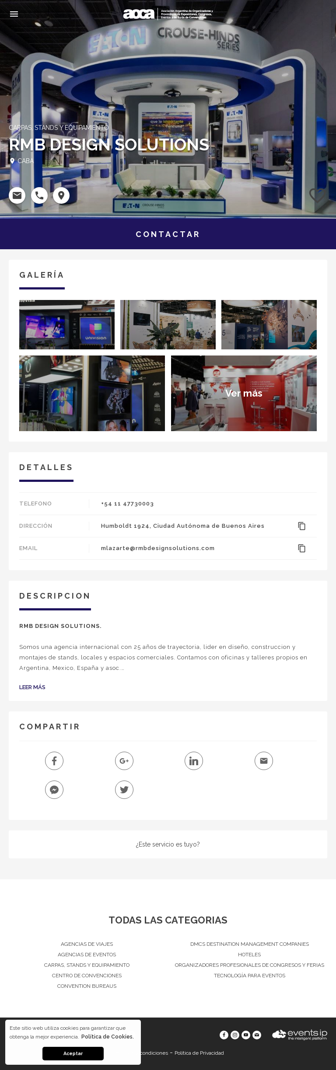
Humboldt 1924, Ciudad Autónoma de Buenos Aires (183, 526)
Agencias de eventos (87, 954)
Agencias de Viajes (87, 944)
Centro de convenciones (87, 975)
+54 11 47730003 (127, 503)
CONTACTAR (168, 234)
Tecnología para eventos (249, 975)
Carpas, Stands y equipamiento (87, 965)
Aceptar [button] (73, 1053)
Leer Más (32, 687)
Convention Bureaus (86, 986)
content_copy (302, 526)
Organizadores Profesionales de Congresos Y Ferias (249, 965)
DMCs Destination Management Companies (249, 944)
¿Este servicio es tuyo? (168, 844)
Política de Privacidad (199, 1053)
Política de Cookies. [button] (107, 1037)
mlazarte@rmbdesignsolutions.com (158, 548)
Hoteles (249, 954)
